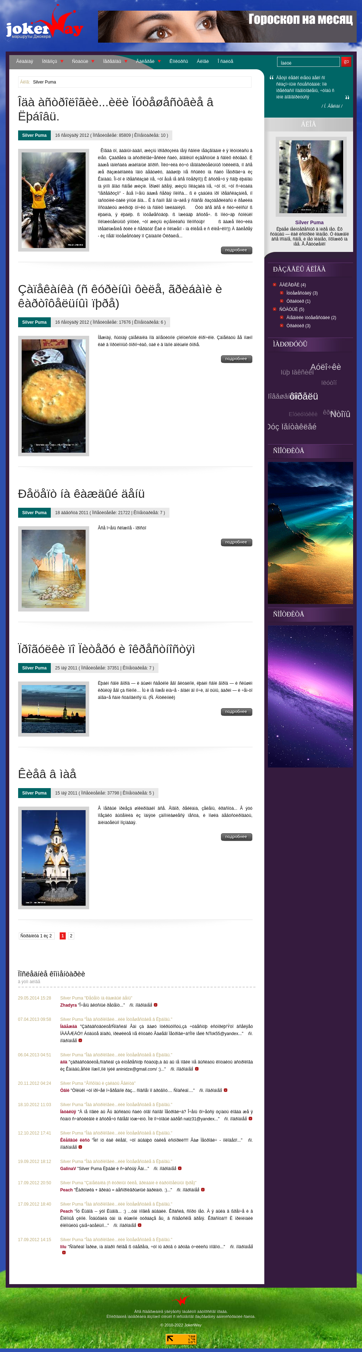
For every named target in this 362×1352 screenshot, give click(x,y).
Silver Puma (44, 82)
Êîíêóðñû (178, 61)
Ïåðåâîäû (112, 61)
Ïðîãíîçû (49, 61)
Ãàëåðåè (145, 61)
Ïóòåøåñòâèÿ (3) (302, 293)
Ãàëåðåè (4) (293, 284)
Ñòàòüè (80, 61)
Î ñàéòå (225, 61)
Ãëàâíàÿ (24, 61)
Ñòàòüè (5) (292, 309)
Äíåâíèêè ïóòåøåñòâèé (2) (311, 317)
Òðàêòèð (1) (298, 301)
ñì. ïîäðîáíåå (144, 1005)
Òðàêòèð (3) (298, 325)
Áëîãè (203, 61)
